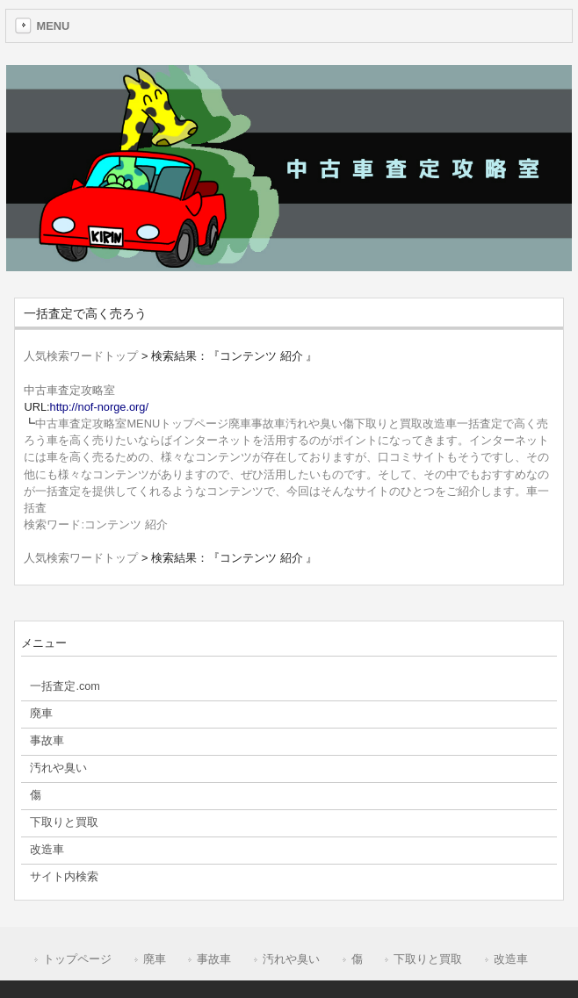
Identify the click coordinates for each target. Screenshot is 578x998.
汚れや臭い (291, 959)
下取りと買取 (428, 959)
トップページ (77, 959)
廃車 (154, 959)
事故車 (214, 959)
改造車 (511, 959)
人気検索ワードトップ (81, 356)
